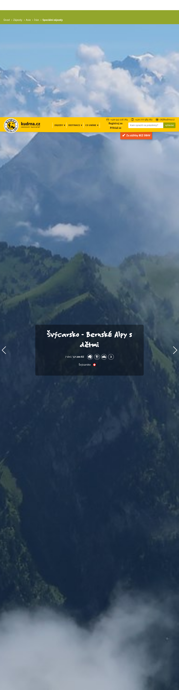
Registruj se (116, 6)
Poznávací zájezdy (151, 614)
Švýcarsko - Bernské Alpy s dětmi (89, 235)
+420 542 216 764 (119, 2)
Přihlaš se (115, 10)
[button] (4, 246)
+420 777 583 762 (143, 2)
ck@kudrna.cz (167, 2)
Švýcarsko (85, 261)
